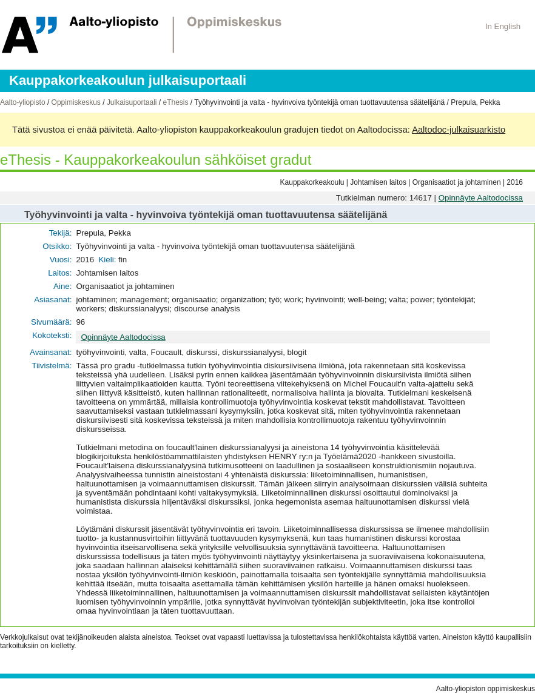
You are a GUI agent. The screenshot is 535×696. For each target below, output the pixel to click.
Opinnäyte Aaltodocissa (481, 197)
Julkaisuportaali (132, 102)
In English (503, 26)
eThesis (175, 102)
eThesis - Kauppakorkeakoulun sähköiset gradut (155, 159)
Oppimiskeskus (76, 102)
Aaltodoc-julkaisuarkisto (458, 129)
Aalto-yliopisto (22, 102)
